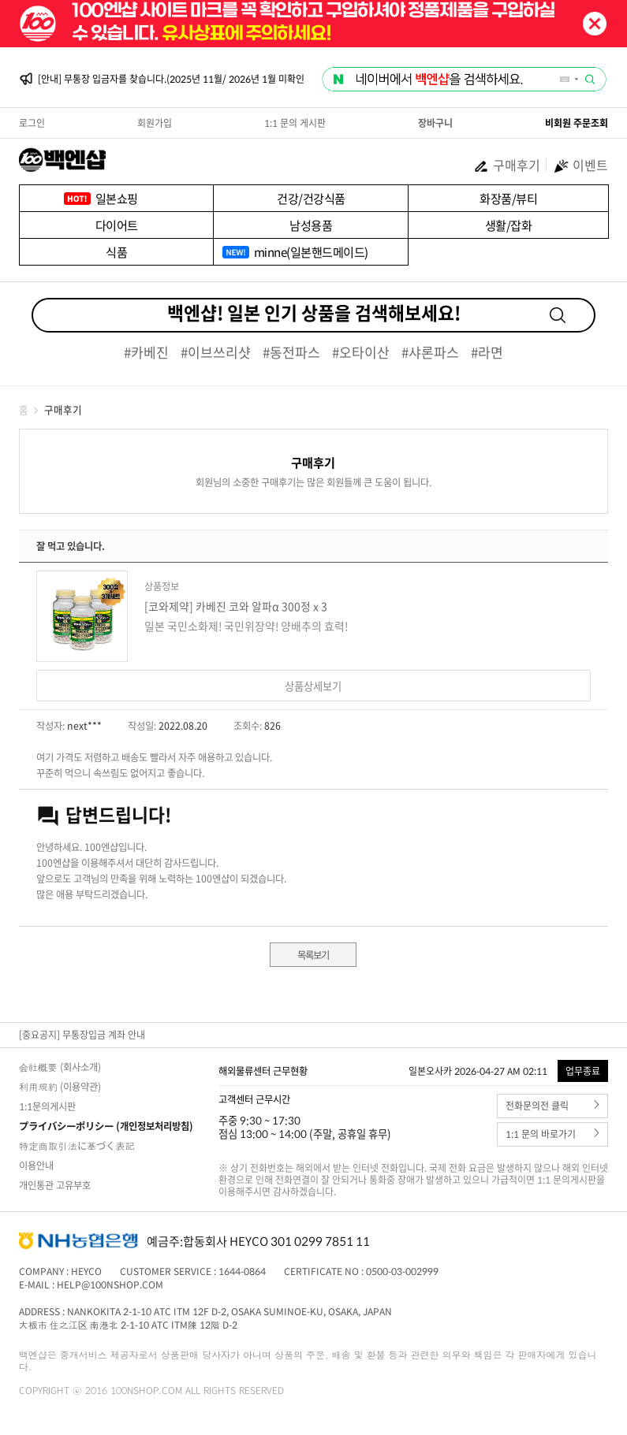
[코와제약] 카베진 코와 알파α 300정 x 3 (235, 606)
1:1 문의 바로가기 (552, 1134)
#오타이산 (361, 352)
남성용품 (310, 225)
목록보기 (313, 955)
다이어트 (116, 225)
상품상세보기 (313, 685)
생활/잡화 (508, 225)
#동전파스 (291, 352)
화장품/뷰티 (508, 198)
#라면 (487, 352)
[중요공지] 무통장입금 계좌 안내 (82, 1035)
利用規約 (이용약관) (60, 1087)
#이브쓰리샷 (216, 352)
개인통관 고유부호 (55, 1185)
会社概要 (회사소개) (60, 1067)
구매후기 (506, 164)
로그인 (32, 123)
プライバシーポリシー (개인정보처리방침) (106, 1126)
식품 (116, 252)
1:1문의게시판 (47, 1106)
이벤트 (580, 164)
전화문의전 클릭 (552, 1106)
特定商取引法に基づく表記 (77, 1146)
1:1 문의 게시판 (295, 123)
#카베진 (146, 352)
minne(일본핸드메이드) (311, 252)
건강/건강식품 (311, 198)
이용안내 (36, 1165)
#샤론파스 (430, 352)
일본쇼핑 (116, 198)
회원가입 (154, 123)
